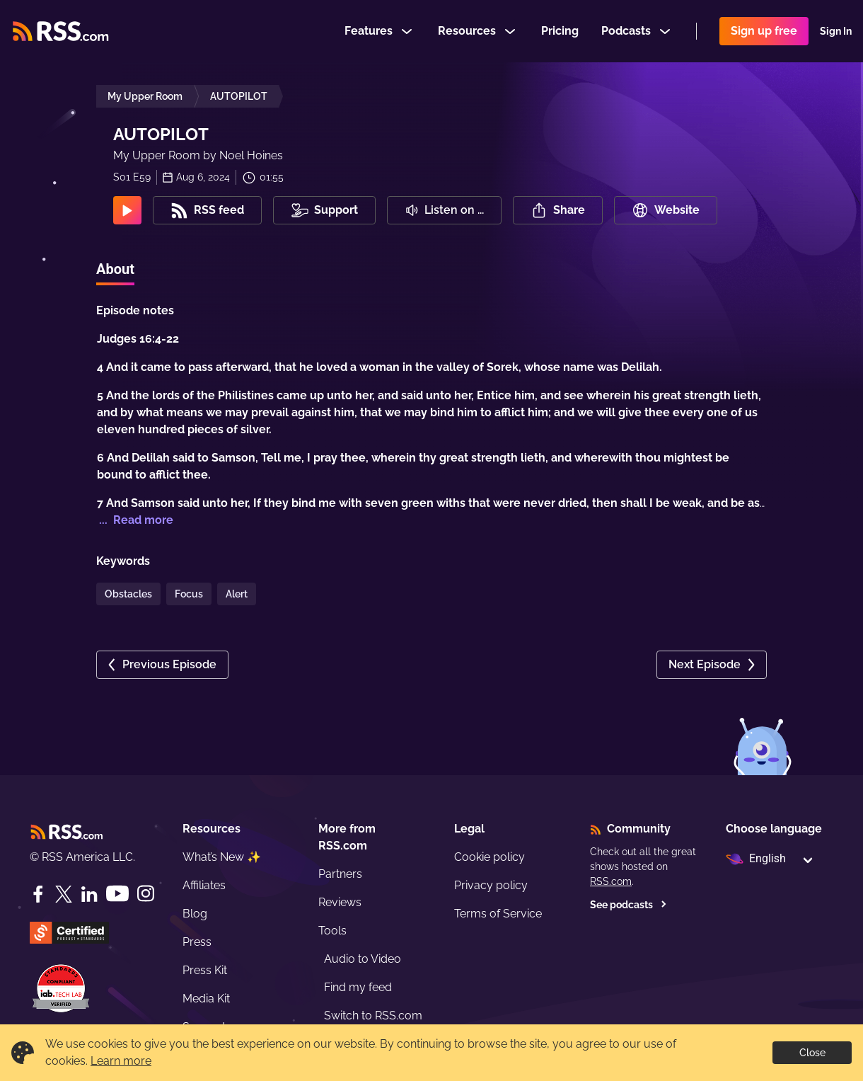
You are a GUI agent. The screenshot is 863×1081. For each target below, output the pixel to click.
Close (812, 1052)
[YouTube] (117, 894)
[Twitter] (63, 894)
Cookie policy (489, 857)
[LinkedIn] (89, 894)
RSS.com (611, 881)
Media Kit (206, 998)
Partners (340, 874)
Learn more (121, 1061)
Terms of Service (498, 913)
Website (666, 210)
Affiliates (204, 885)
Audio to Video (362, 959)
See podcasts (628, 904)
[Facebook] (38, 894)
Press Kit (205, 970)
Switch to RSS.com (373, 1015)
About (115, 269)
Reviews (339, 902)
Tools (332, 930)
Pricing (560, 31)
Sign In (836, 31)
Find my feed (358, 987)
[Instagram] (145, 894)
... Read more (134, 520)
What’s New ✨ (222, 857)
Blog (195, 913)
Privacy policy (491, 885)
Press (197, 942)
